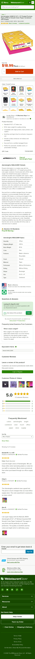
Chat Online (8, 627)
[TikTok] (16, 589)
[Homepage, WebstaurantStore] (17, 2)
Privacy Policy (21, 320)
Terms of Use (13, 320)
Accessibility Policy (17, 644)
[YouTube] (7, 589)
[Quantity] (4, 71)
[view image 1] (4, 500)
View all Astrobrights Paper (26, 158)
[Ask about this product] (17, 313)
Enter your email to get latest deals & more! (16, 548)
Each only (4, 63)
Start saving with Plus (13, 562)
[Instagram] (2, 589)
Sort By (4, 434)
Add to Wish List (17, 78)
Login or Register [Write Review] (17, 372)
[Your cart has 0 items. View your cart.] (31, 2)
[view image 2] (13, 384)
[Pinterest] (21, 589)
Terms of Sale (17, 635)
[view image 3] (21, 384)
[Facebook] (12, 589)
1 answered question (24, 23)
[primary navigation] (5, 2)
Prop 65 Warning (7, 231)
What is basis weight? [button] (11, 329)
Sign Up (29, 551)
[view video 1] (5, 384)
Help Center (17, 616)
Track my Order (17, 622)
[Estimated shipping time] (30, 119)
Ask (29, 313)
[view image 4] (29, 384)
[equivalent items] (16, 347)
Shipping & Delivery (23, 627)
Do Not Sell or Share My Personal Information (17, 647)
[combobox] (17, 7)
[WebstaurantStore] (17, 578)
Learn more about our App (15, 572)
